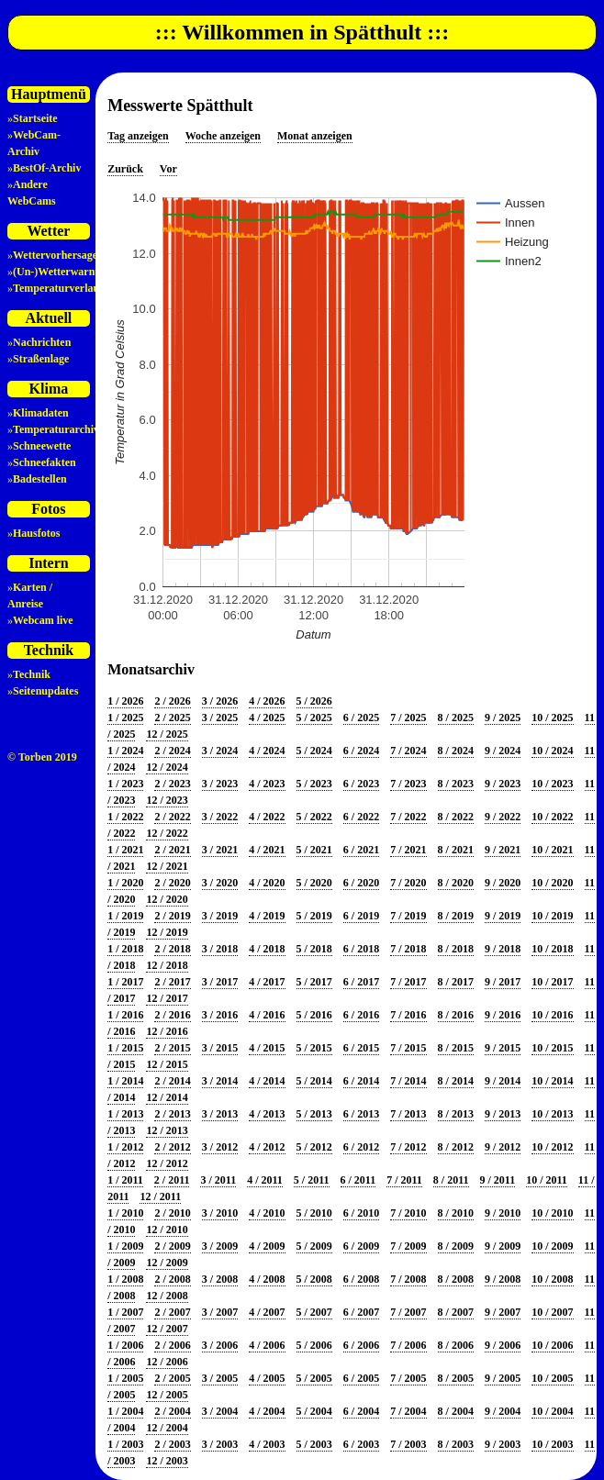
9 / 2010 (502, 1213)
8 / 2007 (456, 1312)
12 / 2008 (166, 1295)
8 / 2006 (456, 1345)
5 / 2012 (314, 1147)
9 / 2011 (498, 1180)
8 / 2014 (456, 1080)
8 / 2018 (456, 948)
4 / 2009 (267, 1246)
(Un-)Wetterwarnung (63, 271)
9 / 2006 (502, 1345)
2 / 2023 (172, 783)
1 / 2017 (125, 981)
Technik (31, 674)
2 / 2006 (172, 1345)
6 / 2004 (361, 1411)
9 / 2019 (502, 915)
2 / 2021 (172, 849)
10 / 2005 (552, 1378)
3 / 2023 (220, 783)
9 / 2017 (502, 981)
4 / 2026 (267, 701)
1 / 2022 (125, 816)
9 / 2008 (502, 1279)
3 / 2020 (220, 882)
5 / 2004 (314, 1411)
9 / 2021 (502, 849)
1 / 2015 (125, 1047)
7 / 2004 (408, 1411)
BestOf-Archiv (47, 167)
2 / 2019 (172, 915)
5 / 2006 (314, 1345)
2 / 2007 (172, 1312)
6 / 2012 (361, 1147)
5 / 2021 (314, 849)
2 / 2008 (172, 1279)
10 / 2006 (552, 1345)
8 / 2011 (451, 1180)
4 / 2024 (267, 750)
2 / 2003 (172, 1444)
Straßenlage (41, 358)
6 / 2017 (361, 981)
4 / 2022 (267, 816)
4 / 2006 (267, 1345)
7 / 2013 (408, 1113)
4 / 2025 (267, 717)
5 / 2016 (314, 1014)
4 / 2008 (267, 1279)
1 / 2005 (125, 1378)
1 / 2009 (125, 1246)
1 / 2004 (125, 1411)
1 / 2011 (125, 1180)
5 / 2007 (314, 1312)
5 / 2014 (314, 1080)
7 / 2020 (408, 882)
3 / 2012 (220, 1147)
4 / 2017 (267, 981)
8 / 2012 (456, 1147)
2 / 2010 (172, 1213)
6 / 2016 (361, 1014)
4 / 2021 (267, 849)
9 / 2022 (502, 816)
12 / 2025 (166, 734)
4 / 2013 (267, 1113)
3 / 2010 (220, 1213)
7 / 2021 (408, 849)
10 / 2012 (552, 1147)
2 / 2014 (172, 1080)
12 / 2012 (166, 1163)
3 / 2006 (220, 1345)
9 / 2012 (502, 1147)
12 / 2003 (166, 1460)
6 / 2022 (361, 816)
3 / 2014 (220, 1080)
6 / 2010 (361, 1213)
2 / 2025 (172, 717)
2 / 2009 (172, 1246)
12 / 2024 (166, 767)
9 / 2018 (502, 948)
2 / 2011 (172, 1180)
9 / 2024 (502, 750)
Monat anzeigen (314, 135)
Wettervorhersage (55, 255)
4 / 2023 (267, 783)
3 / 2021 (220, 849)
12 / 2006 (166, 1361)
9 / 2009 (502, 1246)
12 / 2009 (166, 1262)
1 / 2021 (125, 849)
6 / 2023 (361, 783)
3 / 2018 (220, 948)
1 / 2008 (125, 1279)
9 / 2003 (502, 1444)
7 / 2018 (408, 948)
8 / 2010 (456, 1213)
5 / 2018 (314, 948)
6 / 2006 (361, 1345)
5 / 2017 (314, 981)
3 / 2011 (218, 1180)
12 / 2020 (166, 899)
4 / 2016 (267, 1014)
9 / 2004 (502, 1411)
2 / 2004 (172, 1411)
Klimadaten (41, 412)
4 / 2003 (267, 1444)
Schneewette (42, 446)
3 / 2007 (220, 1312)
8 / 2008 (456, 1279)
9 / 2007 (502, 1312)
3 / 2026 (220, 701)
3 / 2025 (220, 717)
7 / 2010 (408, 1213)
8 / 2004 (456, 1411)
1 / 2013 (125, 1113)
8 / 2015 (456, 1047)
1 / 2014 (125, 1080)
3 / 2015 (220, 1047)
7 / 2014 (408, 1080)
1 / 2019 (125, 915)
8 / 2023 (456, 783)
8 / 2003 (456, 1444)
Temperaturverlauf (58, 288)
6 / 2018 (361, 948)
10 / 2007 (552, 1312)
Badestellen (40, 479)
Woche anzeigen (223, 135)
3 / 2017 (220, 981)
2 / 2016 (172, 1014)
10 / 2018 (552, 948)
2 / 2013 (172, 1113)
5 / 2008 (314, 1279)
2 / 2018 (172, 948)
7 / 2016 (408, 1014)
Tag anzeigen (138, 135)
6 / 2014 (361, 1080)
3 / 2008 (220, 1279)
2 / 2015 (172, 1047)
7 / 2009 (408, 1246)
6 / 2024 (361, 750)
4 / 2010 (267, 1213)
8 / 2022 (456, 816)
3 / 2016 (220, 1014)
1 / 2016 (125, 1014)
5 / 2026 (314, 701)
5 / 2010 (314, 1213)
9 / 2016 (502, 1014)
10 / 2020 (552, 882)
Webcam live (43, 620)
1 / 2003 (125, 1444)
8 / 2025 (456, 717)
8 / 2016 (456, 1014)
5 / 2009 (314, 1246)
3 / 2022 (220, 816)
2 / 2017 (172, 981)
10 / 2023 (552, 783)
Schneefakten (44, 462)
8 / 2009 (456, 1246)
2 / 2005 (172, 1378)
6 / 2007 (361, 1312)
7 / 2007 (408, 1312)
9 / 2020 (502, 882)
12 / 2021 (166, 866)
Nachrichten (42, 342)
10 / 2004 (552, 1411)
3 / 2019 (220, 915)
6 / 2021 (361, 849)
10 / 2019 (552, 915)
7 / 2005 (408, 1378)
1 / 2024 (125, 750)
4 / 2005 (267, 1378)
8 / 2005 (456, 1378)
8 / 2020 (456, 882)
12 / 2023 (166, 800)
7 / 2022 (408, 816)
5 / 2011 (312, 1180)
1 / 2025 (125, 717)
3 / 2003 (220, 1444)
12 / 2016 (166, 1031)
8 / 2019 (456, 915)
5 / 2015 (314, 1047)
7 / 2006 (408, 1345)
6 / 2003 (361, 1444)
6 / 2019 (361, 915)
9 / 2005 (502, 1378)
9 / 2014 (502, 1080)
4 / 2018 (267, 948)
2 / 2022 (172, 816)
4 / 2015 (267, 1047)
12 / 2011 (160, 1196)
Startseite (35, 118)
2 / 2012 (172, 1147)
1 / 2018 (125, 948)
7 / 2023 (408, 783)
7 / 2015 (408, 1047)
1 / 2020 (125, 882)
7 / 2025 (408, 717)
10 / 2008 (552, 1279)
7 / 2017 (408, 981)
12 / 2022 (166, 833)
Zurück (125, 168)
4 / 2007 (267, 1312)
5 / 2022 (314, 816)
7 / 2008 (408, 1279)
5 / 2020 (314, 882)
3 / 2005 (220, 1378)
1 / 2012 (125, 1147)
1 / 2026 (125, 701)
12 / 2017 (166, 998)
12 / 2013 (166, 1130)
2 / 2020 (172, 882)
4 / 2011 (265, 1180)
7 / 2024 (408, 750)
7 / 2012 (408, 1147)
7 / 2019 (408, 915)
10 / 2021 (552, 849)
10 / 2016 (552, 1014)
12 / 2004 (166, 1427)
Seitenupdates (45, 690)
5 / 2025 (314, 717)
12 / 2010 (166, 1229)
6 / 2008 (361, 1279)
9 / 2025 (502, 717)
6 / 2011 (358, 1180)
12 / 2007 (166, 1328)
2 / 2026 (172, 701)
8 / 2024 (456, 750)
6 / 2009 (361, 1246)
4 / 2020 (267, 882)
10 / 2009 (552, 1246)
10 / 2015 (552, 1047)
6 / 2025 (361, 717)
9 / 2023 (502, 783)
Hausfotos (36, 533)
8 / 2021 (456, 849)
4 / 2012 (267, 1147)
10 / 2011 (546, 1180)
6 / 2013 (361, 1113)
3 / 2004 (220, 1411)
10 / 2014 (552, 1080)
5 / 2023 (314, 783)
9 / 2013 (502, 1113)
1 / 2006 (125, 1345)
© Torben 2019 (42, 757)
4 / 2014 (267, 1080)
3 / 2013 (220, 1113)
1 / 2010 (125, 1213)
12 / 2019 (166, 932)
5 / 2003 (314, 1444)
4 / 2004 (267, 1411)
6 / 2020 (361, 882)
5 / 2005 (314, 1378)
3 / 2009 (220, 1246)
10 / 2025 (552, 717)
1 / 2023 (125, 783)
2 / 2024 (172, 750)
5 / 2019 (314, 915)
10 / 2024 (552, 750)
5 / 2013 (314, 1113)
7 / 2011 (404, 1180)
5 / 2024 (314, 750)
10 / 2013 (552, 1113)
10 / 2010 (552, 1213)
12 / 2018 (166, 965)
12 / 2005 (166, 1394)
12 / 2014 (166, 1097)
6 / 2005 (361, 1378)
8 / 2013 (456, 1113)
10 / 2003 (552, 1444)
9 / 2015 (502, 1047)
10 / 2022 (552, 816)
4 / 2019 (267, 915)
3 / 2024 (220, 750)
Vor (168, 168)
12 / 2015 (166, 1064)
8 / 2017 (456, 981)
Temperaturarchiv (56, 429)
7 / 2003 (408, 1444)
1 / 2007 (125, 1312)
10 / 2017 (552, 981)
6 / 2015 (361, 1047)
